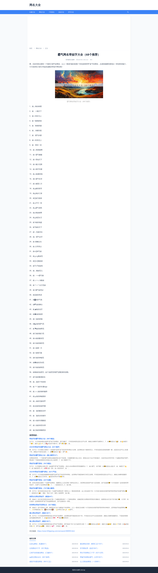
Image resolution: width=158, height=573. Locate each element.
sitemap (83, 570)
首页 (30, 48)
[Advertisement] (79, 31)
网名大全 (42, 12)
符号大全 (71, 12)
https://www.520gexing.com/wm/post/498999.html (56, 531)
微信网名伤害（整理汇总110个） (92, 544)
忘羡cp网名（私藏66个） (38, 544)
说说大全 (61, 12)
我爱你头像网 (76, 570)
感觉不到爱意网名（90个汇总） (40, 562)
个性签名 (51, 12)
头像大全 (32, 12)
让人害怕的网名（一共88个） (90, 562)
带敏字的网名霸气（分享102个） (92, 557)
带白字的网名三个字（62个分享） (92, 553)
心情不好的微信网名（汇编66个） (41, 553)
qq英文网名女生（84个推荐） (40, 557)
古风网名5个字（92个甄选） (39, 548)
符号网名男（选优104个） (89, 548)
